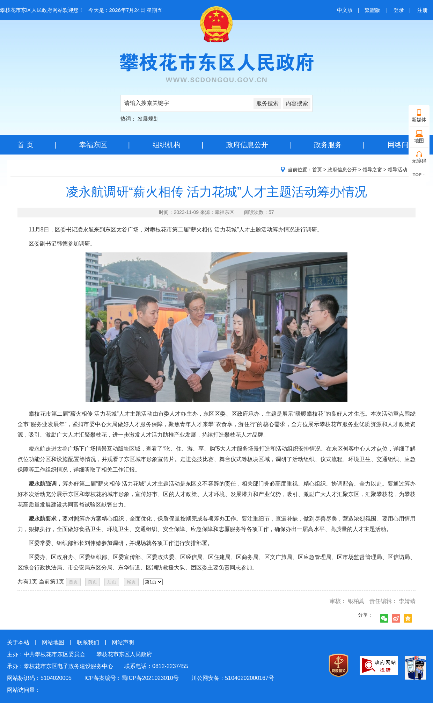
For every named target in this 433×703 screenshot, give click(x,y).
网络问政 (402, 145)
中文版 (345, 10)
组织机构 (167, 145)
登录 (399, 10)
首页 (317, 169)
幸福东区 (93, 145)
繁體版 (372, 10)
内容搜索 (297, 103)
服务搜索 (267, 103)
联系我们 (88, 642)
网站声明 (123, 642)
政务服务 (328, 145)
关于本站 (18, 642)
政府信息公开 (247, 145)
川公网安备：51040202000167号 (232, 678)
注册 (422, 10)
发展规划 (148, 119)
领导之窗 (372, 169)
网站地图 (53, 642)
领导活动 (397, 169)
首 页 (25, 145)
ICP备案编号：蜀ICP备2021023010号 (131, 678)
